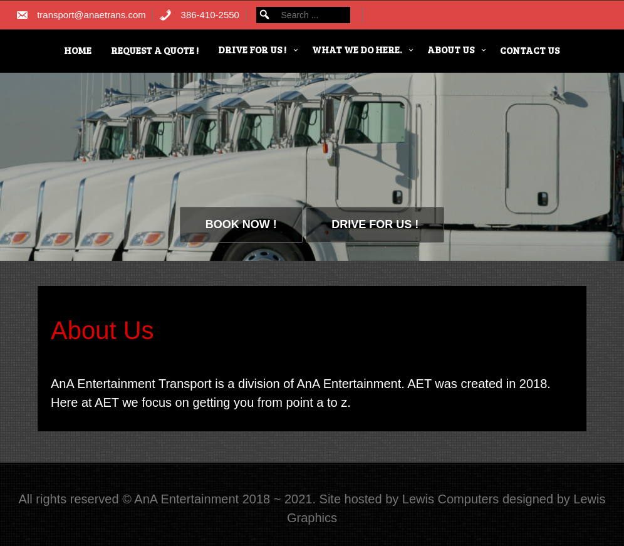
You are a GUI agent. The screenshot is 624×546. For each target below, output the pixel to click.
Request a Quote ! (155, 50)
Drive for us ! (252, 49)
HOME (77, 50)
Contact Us (529, 50)
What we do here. (357, 49)
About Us (450, 49)
